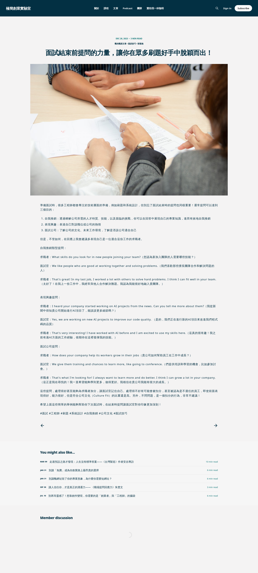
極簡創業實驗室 (18, 8)
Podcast (127, 8)
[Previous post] (42, 425)
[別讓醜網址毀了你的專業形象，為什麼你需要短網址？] (129, 479)
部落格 (140, 43)
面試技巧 (132, 43)
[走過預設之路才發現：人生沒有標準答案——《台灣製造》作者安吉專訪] (129, 462)
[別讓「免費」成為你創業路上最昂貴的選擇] (129, 470)
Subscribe (243, 8)
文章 (115, 8)
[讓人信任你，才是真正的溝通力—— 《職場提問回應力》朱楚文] (129, 487)
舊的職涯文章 (120, 43)
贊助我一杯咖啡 (155, 8)
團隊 (139, 8)
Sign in (227, 8)
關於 (96, 8)
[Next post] (216, 425)
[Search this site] (217, 8)
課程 (106, 8)
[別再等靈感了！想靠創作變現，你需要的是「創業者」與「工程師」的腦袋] (129, 496)
